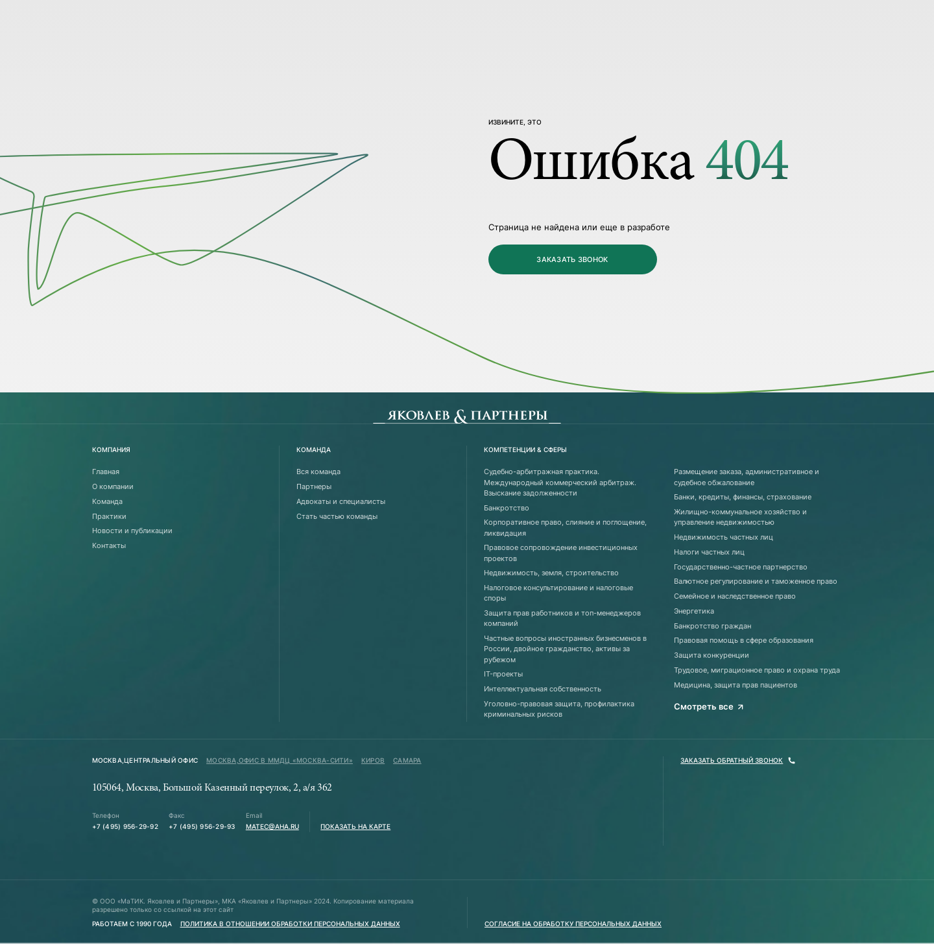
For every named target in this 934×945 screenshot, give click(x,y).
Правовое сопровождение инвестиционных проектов (561, 552)
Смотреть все (709, 706)
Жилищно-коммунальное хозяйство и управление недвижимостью (740, 517)
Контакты (109, 545)
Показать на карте (355, 826)
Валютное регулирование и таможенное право (755, 581)
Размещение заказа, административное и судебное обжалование (746, 476)
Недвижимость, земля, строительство (551, 572)
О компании (113, 486)
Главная (105, 471)
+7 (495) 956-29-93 (202, 826)
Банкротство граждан (712, 625)
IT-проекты (503, 673)
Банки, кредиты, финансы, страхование (742, 496)
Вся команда (318, 471)
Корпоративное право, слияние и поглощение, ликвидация (565, 527)
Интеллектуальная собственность (542, 688)
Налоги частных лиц (709, 551)
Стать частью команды (336, 516)
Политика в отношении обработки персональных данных (290, 923)
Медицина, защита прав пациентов (735, 684)
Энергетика (694, 611)
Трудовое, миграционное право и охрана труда (757, 670)
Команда (107, 501)
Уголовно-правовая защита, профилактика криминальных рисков (559, 709)
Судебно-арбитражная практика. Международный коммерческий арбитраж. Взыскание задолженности (560, 482)
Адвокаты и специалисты (340, 501)
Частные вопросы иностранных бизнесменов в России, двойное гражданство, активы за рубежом (565, 649)
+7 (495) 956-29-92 (125, 826)
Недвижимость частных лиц (723, 537)
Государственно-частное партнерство (741, 566)
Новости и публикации (132, 530)
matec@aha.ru (272, 826)
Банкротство (506, 507)
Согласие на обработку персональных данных (573, 923)
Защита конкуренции (711, 655)
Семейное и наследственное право (735, 596)
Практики (109, 516)
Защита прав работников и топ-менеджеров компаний (562, 618)
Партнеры (313, 486)
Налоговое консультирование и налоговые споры (558, 593)
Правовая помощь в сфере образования (743, 640)
